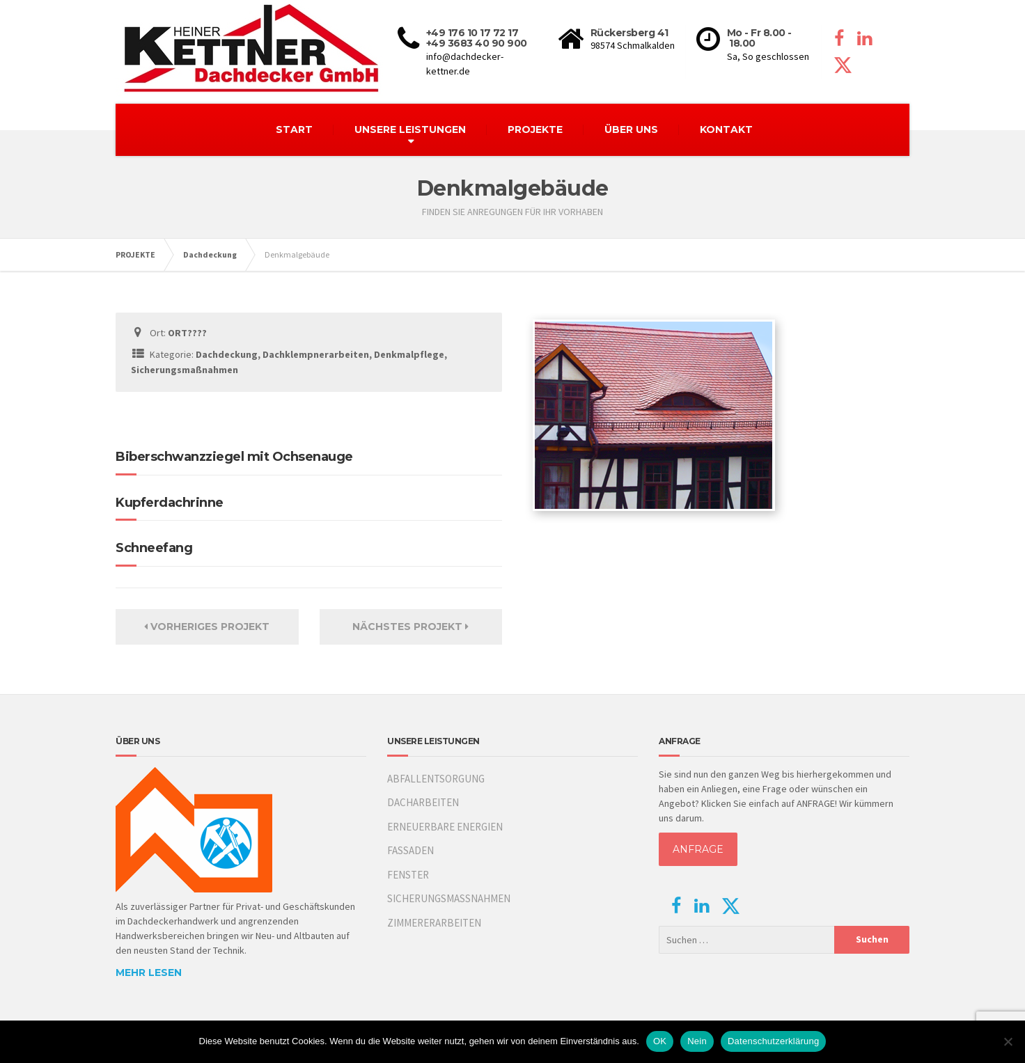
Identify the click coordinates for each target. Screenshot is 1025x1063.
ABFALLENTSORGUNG (436, 778)
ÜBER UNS (631, 129)
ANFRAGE (698, 849)
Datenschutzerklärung (773, 1041)
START (294, 129)
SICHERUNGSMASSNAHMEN (448, 898)
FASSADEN (410, 850)
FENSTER (408, 874)
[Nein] (1008, 1041)
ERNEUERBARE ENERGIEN (445, 826)
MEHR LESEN (149, 972)
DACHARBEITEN (423, 802)
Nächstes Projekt (410, 626)
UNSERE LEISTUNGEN (410, 129)
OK (659, 1041)
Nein (697, 1041)
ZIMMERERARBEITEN (434, 922)
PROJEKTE (535, 129)
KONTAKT (726, 129)
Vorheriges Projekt (206, 626)
